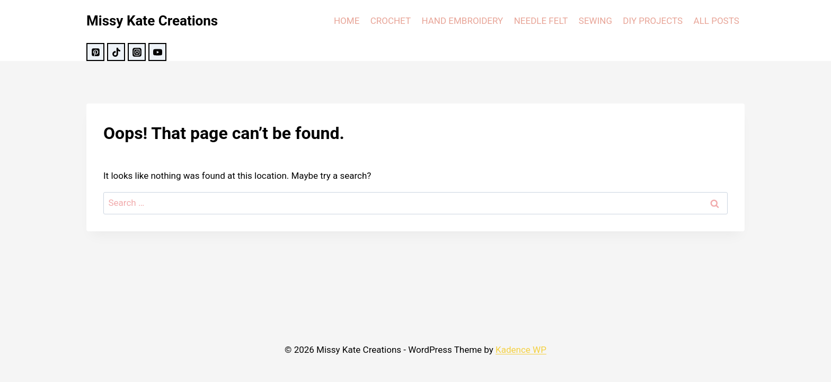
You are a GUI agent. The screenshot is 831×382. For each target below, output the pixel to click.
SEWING (595, 20)
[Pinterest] (95, 52)
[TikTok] (116, 52)
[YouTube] (157, 52)
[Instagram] (137, 52)
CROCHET (390, 20)
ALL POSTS (716, 20)
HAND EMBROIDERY (462, 20)
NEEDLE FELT (541, 20)
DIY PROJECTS (653, 20)
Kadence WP (521, 349)
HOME (346, 20)
